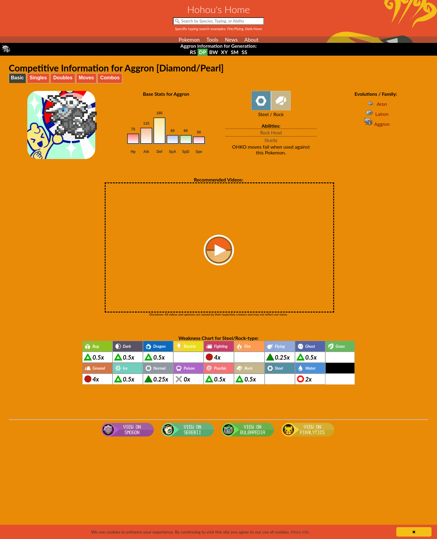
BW (213, 52)
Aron (375, 104)
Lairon (376, 114)
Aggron (376, 124)
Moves (86, 77)
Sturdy (270, 140)
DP (202, 52)
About (251, 39)
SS (244, 52)
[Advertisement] (218, 487)
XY (224, 52)
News (231, 39)
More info (300, 531)
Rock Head (271, 132)
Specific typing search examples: (218, 28)
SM (235, 52)
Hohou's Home (218, 9)
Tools (212, 39)
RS (193, 52)
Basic (17, 77)
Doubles (62, 77)
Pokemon (189, 39)
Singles (38, 77)
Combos (110, 77)
